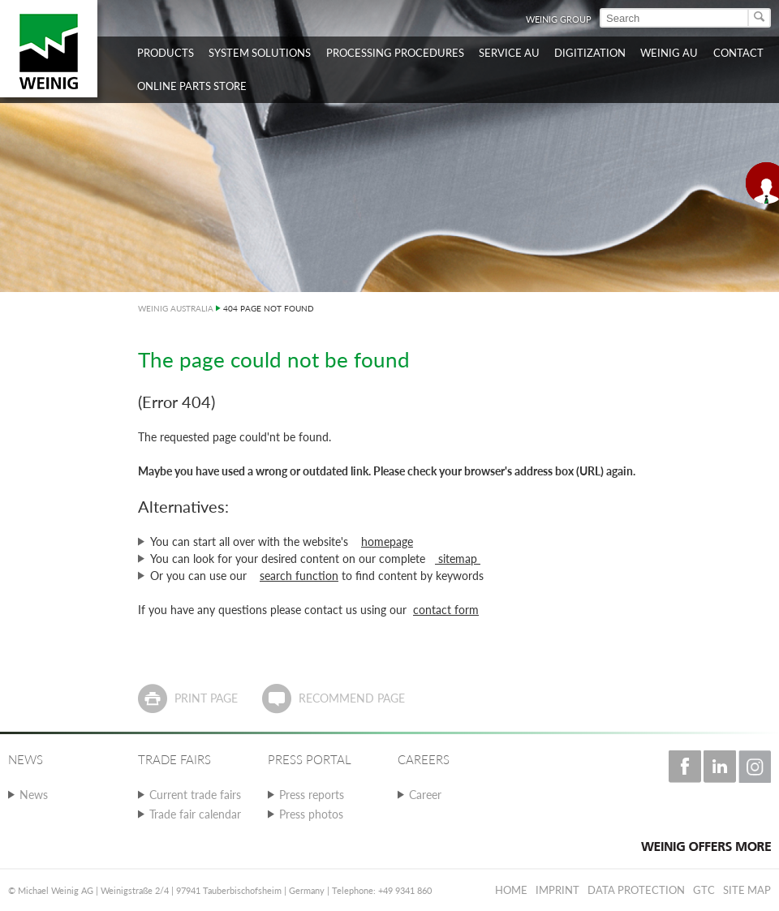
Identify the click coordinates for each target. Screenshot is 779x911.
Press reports (311, 794)
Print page (206, 698)
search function (299, 575)
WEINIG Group (559, 19)
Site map (747, 889)
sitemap (457, 558)
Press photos (311, 814)
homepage (387, 541)
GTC (704, 889)
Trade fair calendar (195, 814)
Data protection (636, 889)
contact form (446, 610)
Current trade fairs (195, 794)
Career (425, 794)
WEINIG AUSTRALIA (175, 308)
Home (511, 889)
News (33, 794)
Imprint (557, 889)
